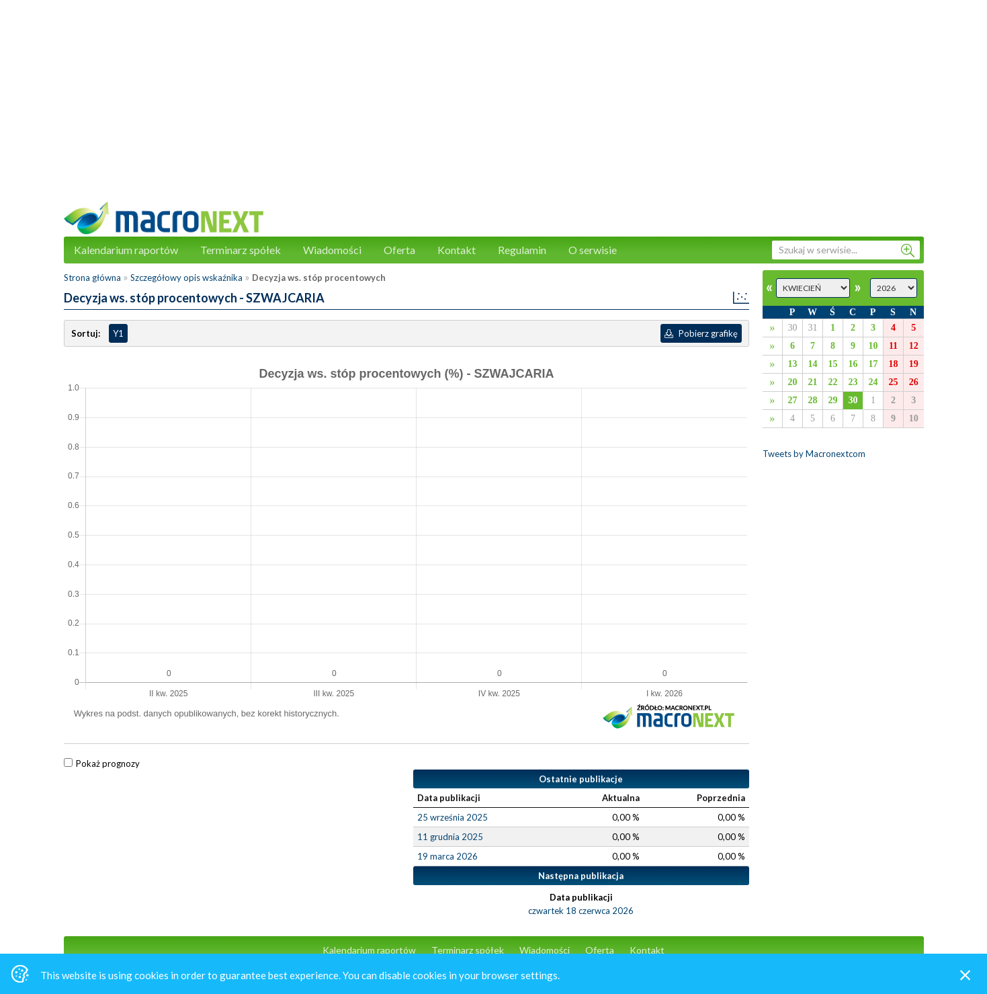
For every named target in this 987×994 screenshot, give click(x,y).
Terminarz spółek (240, 249)
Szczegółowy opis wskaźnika (186, 277)
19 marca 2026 (447, 856)
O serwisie (592, 249)
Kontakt (456, 249)
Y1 (118, 333)
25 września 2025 (452, 817)
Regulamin (522, 249)
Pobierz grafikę (701, 333)
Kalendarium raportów (126, 249)
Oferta (399, 249)
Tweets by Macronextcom (814, 453)
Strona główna (92, 277)
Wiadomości (332, 249)
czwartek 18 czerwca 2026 (581, 910)
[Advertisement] (494, 107)
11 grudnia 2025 (450, 836)
